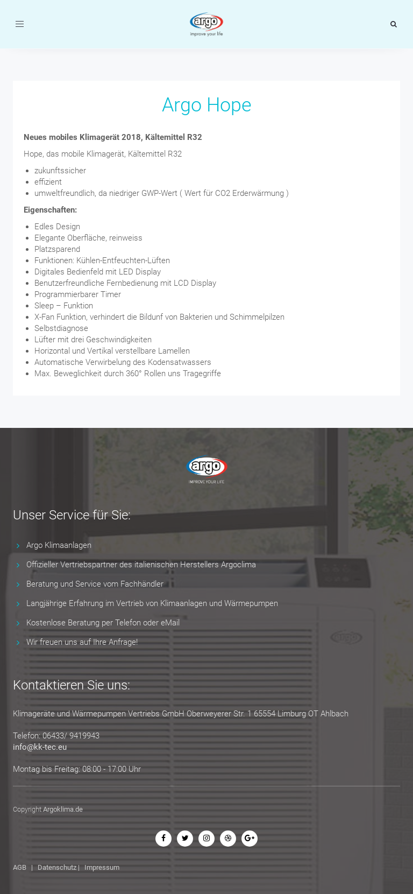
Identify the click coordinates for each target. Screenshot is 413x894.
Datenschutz (57, 867)
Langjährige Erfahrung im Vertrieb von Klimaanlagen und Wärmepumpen (152, 603)
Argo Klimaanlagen (58, 545)
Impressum (101, 867)
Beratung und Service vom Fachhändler (94, 584)
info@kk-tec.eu (40, 747)
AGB (19, 867)
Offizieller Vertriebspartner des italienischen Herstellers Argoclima (141, 564)
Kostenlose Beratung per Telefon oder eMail (103, 623)
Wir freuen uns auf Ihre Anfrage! (82, 642)
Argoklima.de (63, 809)
